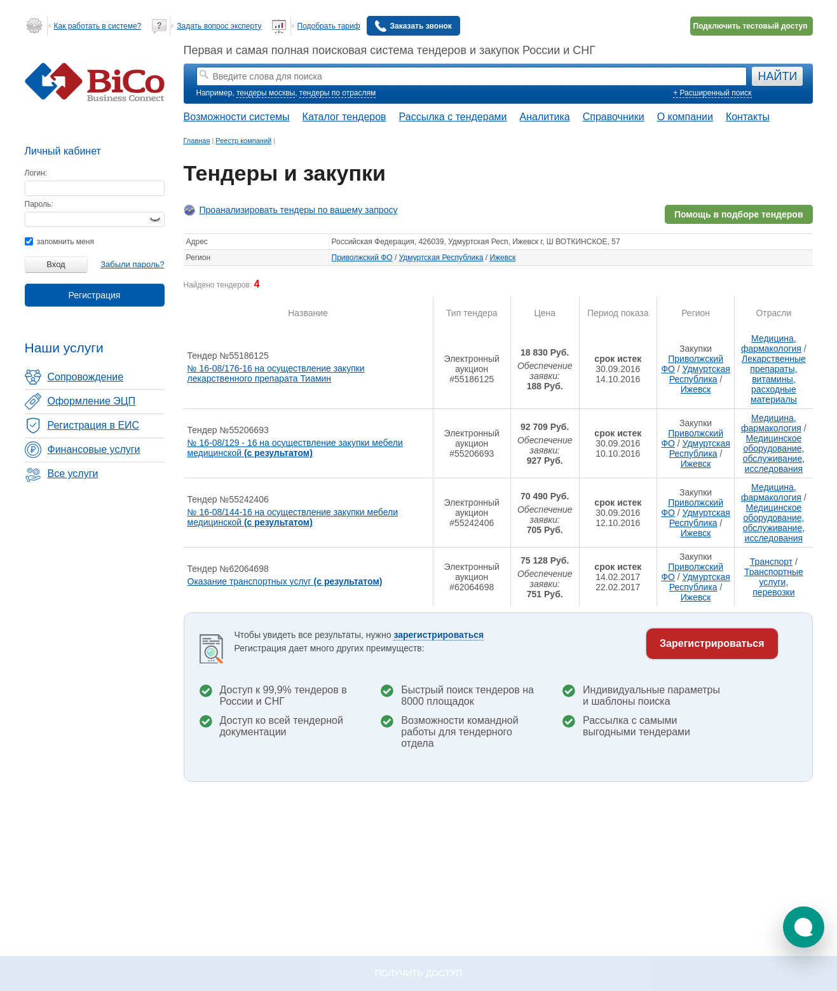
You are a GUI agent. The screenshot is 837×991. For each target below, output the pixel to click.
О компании (685, 116)
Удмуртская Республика (441, 257)
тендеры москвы (265, 92)
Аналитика (544, 116)
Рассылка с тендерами (453, 116)
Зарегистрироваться (712, 643)
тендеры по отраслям (337, 92)
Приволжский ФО (362, 257)
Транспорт (771, 562)
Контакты (748, 116)
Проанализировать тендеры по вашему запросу (299, 210)
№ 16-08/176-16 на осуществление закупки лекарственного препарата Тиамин (276, 373)
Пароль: (39, 204)
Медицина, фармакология (771, 343)
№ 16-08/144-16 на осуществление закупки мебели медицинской (292, 517)
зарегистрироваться (438, 635)
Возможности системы (237, 116)
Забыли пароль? (132, 264)
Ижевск (502, 257)
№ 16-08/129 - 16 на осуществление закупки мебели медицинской (295, 448)
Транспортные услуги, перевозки (773, 582)
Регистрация (95, 295)
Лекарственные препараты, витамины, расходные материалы (774, 379)
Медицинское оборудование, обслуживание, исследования (774, 453)
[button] (803, 927)
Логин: (36, 173)
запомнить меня (59, 241)
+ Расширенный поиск (712, 92)
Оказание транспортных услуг (285, 581)
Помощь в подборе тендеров (738, 214)
